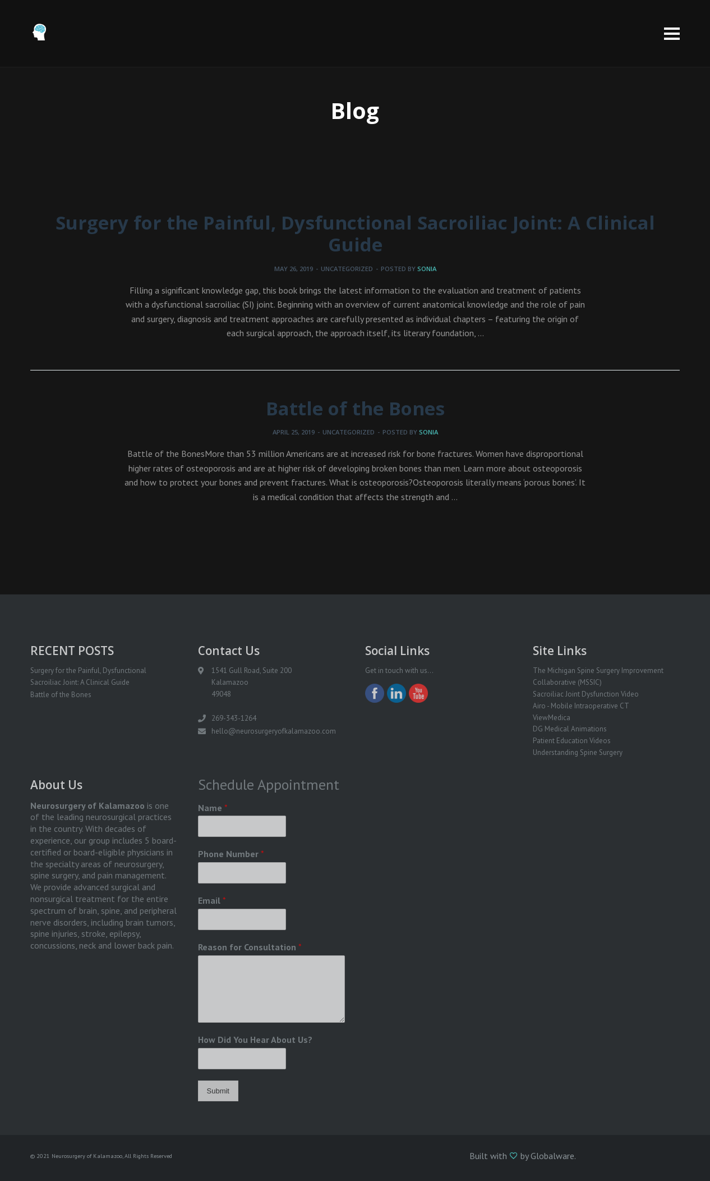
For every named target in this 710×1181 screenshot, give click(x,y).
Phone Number (231, 853)
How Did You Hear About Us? (255, 1039)
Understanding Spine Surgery (578, 752)
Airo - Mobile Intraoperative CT (581, 706)
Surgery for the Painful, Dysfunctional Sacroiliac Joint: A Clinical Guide (355, 234)
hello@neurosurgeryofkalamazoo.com (273, 731)
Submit (218, 1091)
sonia (426, 268)
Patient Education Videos (572, 740)
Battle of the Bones (355, 408)
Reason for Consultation (250, 947)
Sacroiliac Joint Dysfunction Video (586, 694)
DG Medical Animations (570, 729)
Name (213, 807)
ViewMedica (551, 717)
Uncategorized (347, 268)
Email (212, 900)
